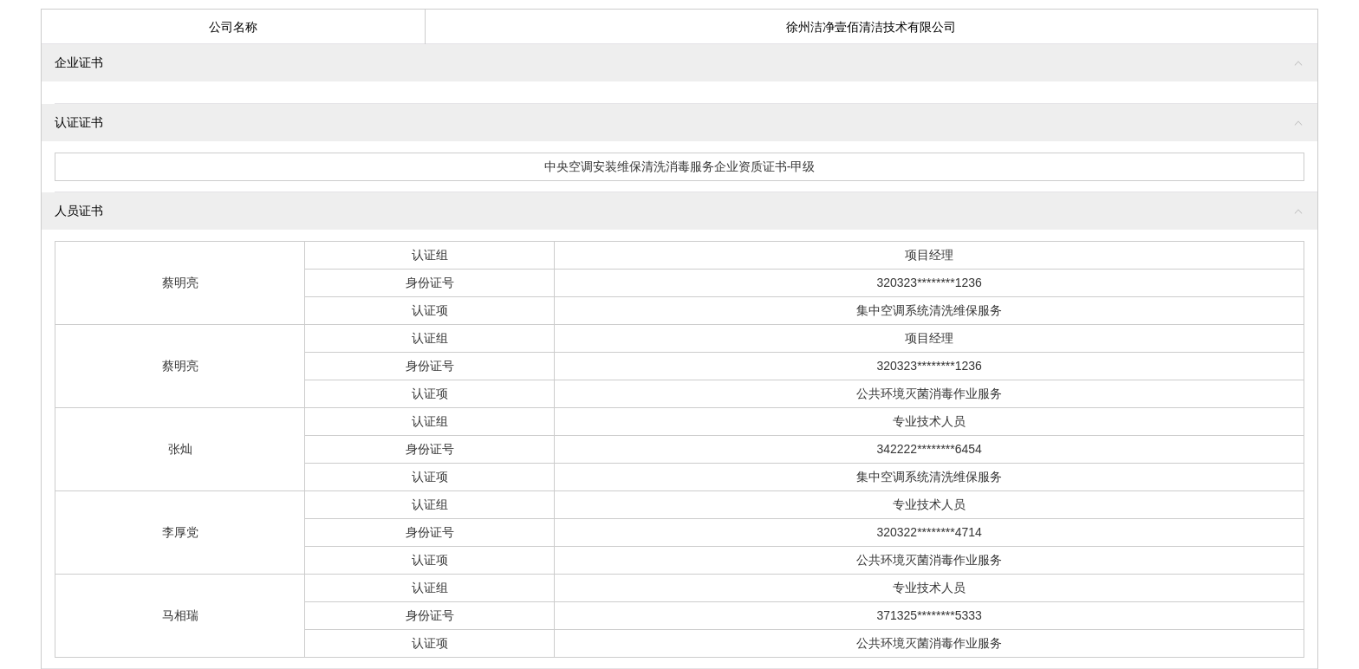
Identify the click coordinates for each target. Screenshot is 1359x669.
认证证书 (79, 122)
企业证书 (79, 62)
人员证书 (79, 211)
